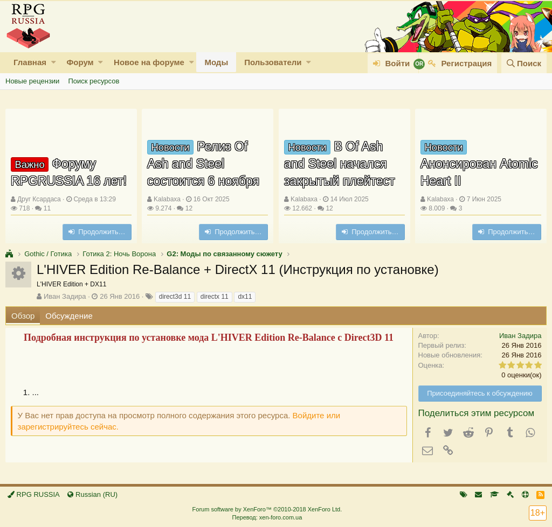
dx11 (245, 296)
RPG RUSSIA (34, 494)
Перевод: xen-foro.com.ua (267, 517)
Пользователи (272, 62)
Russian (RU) (92, 494)
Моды (216, 62)
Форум (79, 62)
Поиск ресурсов (93, 81)
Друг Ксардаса (39, 199)
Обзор (22, 315)
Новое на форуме (149, 62)
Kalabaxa (167, 199)
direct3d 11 (175, 296)
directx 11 (215, 296)
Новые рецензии (32, 81)
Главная (29, 62)
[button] (54, 62)
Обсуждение (68, 315)
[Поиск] (524, 63)
